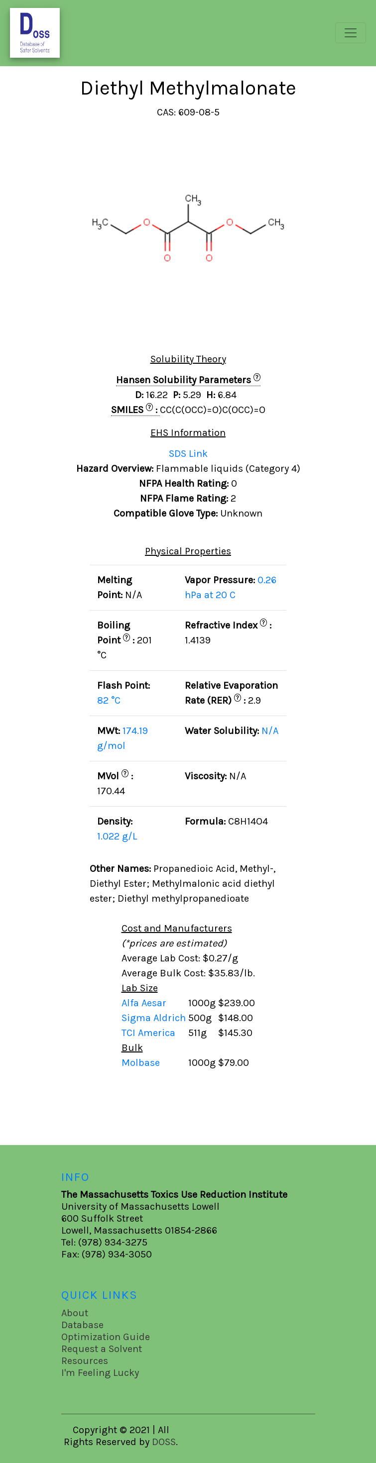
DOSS (164, 1442)
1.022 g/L (117, 836)
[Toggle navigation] (350, 32)
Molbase (141, 1062)
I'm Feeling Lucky (100, 1372)
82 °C (109, 700)
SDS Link (188, 453)
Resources (84, 1360)
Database (82, 1325)
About (74, 1313)
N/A (269, 730)
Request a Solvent (101, 1349)
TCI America (150, 1033)
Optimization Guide (105, 1337)
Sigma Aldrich (155, 1018)
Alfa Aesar (145, 1003)
